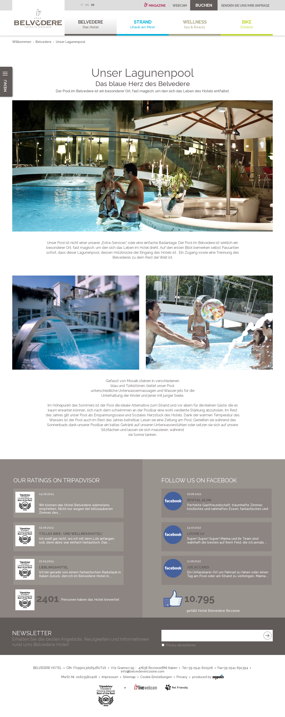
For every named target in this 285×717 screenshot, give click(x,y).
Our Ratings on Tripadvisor (56, 480)
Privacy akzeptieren (181, 645)
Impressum (110, 677)
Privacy (182, 677)
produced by (208, 677)
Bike (247, 24)
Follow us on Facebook (199, 480)
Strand (143, 24)
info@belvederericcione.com (142, 671)
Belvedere (91, 24)
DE (92, 5)
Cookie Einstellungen (156, 677)
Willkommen (21, 42)
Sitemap (129, 677)
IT (82, 5)
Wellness (195, 24)
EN (87, 5)
